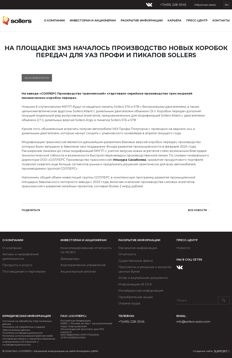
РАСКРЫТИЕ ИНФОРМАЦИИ (142, 20)
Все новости (199, 210)
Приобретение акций (135, 297)
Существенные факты (135, 261)
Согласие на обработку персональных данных (27, 322)
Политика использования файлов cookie (27, 335)
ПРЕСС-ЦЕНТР (197, 20)
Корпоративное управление (83, 265)
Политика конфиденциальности (22, 332)
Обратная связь (205, 4)
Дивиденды (69, 259)
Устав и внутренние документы (143, 278)
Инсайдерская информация (140, 290)
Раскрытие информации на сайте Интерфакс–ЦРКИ (66, 351)
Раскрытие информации (137, 248)
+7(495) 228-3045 (173, 4)
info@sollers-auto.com (193, 321)
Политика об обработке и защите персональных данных (23, 328)
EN (226, 4)
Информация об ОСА (135, 284)
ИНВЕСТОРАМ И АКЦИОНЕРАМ (93, 20)
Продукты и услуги (17, 265)
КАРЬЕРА (174, 20)
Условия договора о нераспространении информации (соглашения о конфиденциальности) (28, 341)
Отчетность (127, 254)
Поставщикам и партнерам (23, 271)
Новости (183, 248)
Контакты (221, 20)
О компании (54, 20)
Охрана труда (129, 303)
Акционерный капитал (78, 271)
